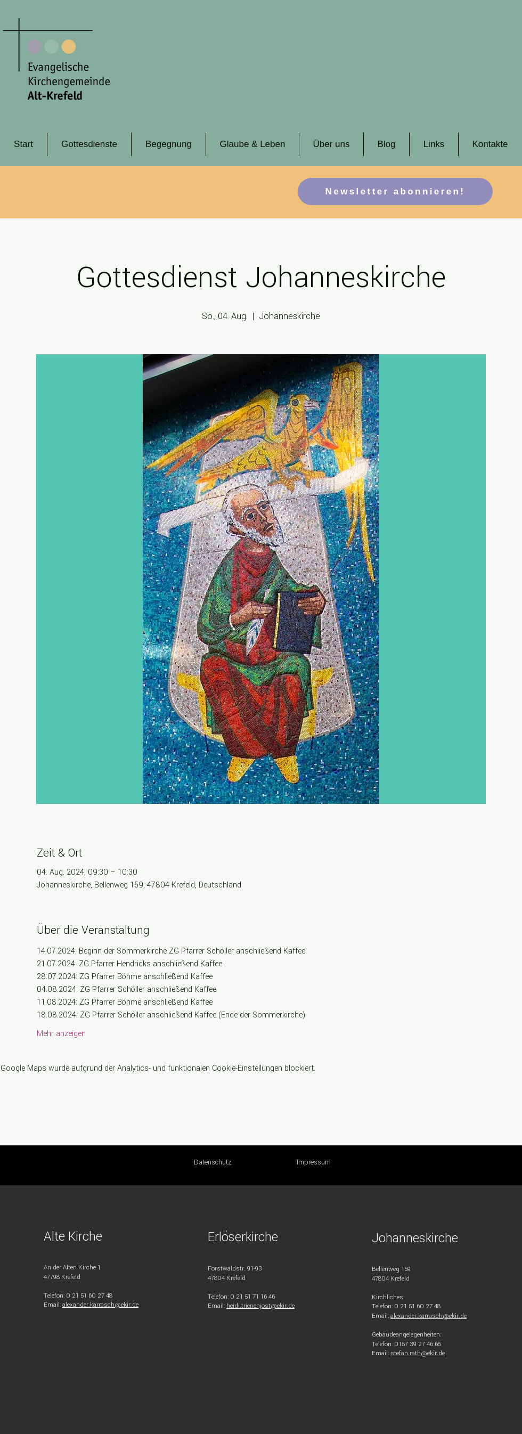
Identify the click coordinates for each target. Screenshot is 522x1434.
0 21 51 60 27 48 (89, 1295)
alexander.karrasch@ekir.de (100, 1304)
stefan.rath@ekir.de (417, 1353)
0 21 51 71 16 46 (252, 1296)
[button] (89, 144)
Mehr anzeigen (61, 1034)
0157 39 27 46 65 (417, 1344)
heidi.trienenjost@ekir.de (260, 1305)
